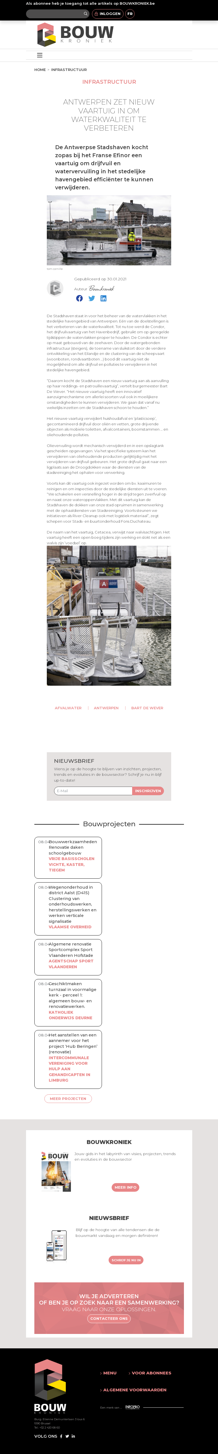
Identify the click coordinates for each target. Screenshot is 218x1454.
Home (40, 69)
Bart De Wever (147, 708)
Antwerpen (106, 708)
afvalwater (68, 708)
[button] (109, 1373)
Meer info (126, 1187)
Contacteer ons (109, 1318)
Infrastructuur (69, 69)
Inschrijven (148, 791)
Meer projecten (68, 1098)
